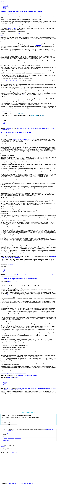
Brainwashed (38, 45)
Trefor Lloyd (12, 276)
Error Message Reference (13, 452)
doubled (25, 94)
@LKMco (5, 438)
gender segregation (30, 128)
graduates (37, 128)
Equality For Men (21, 113)
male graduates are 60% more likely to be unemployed (23, 139)
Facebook (42, 115)
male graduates (42, 128)
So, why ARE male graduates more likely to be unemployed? (20, 278)
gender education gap (21, 128)
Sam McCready (10, 389)
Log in (33, 483)
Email (2, 422)
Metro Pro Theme (12, 483)
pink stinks (14, 33)
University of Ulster (18, 389)
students (47, 128)
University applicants (5, 129)
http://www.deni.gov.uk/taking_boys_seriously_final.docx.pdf (13, 373)
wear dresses (46, 33)
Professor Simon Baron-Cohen (12, 80)
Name (2, 420)
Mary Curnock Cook (5, 276)
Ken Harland (53, 388)
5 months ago (6, 436)
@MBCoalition (11, 438)
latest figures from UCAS (13, 28)
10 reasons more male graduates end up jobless (16, 132)
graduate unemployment (43, 274)
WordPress (29, 483)
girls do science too (23, 33)
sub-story (52, 128)
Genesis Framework (22, 483)
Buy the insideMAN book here (28, 412)
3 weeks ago (5, 433)
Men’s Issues (8, 128)
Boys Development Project (22, 274)
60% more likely (6, 294)
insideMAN (3, 1)
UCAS (16, 276)
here (17, 377)
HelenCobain (10, 377)
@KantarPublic (17, 438)
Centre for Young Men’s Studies (24, 388)
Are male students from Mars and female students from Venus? (21, 11)
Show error (3, 446)
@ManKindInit (49, 429)
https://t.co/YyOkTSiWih (8, 430)
